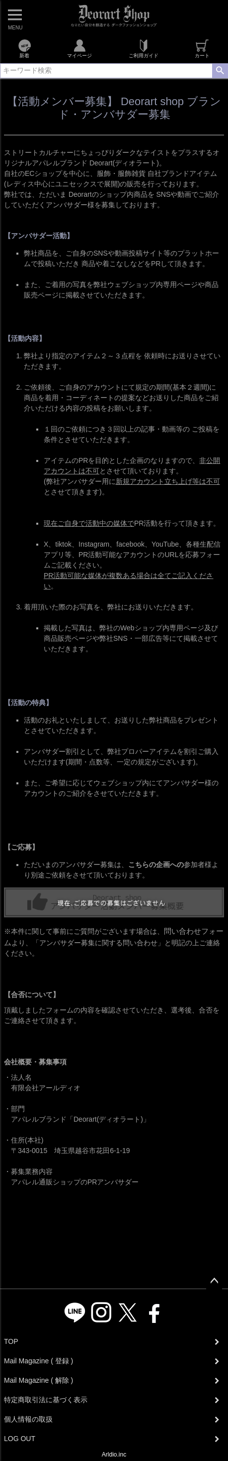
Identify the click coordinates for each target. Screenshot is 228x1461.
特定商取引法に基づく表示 (45, 1400)
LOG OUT (19, 1439)
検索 (220, 71)
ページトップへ (214, 1281)
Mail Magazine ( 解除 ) (38, 1380)
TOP (11, 1341)
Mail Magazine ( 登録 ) (38, 1361)
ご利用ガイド (143, 48)
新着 (24, 48)
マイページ (79, 48)
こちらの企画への (156, 865)
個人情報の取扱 (28, 1419)
